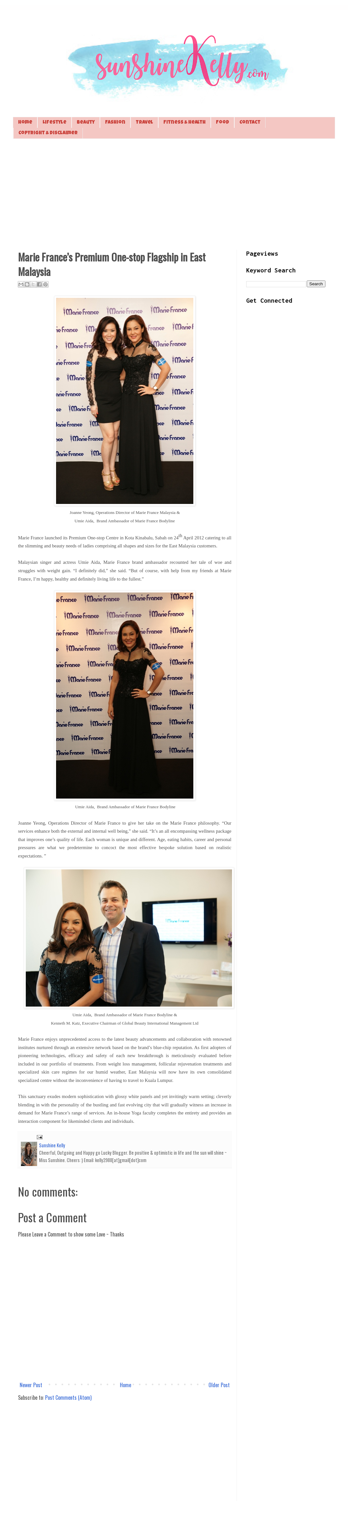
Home (25, 122)
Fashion (115, 122)
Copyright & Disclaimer (48, 133)
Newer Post (31, 1385)
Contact (249, 122)
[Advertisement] (174, 193)
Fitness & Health (184, 122)
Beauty (86, 122)
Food (222, 122)
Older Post (219, 1385)
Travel (144, 122)
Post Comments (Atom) (68, 1397)
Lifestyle (54, 122)
